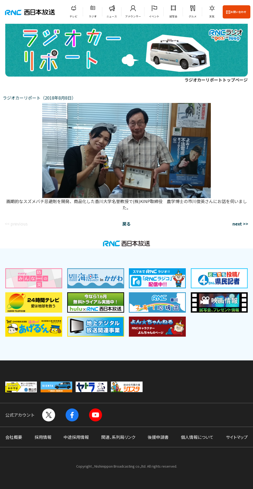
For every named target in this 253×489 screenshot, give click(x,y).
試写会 (173, 16)
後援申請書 (158, 437)
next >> (240, 223)
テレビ (73, 16)
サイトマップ (237, 437)
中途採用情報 (76, 437)
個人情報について (197, 437)
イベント (154, 16)
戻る (126, 223)
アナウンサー (133, 16)
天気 (212, 16)
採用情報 (43, 437)
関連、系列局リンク (118, 437)
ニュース (111, 16)
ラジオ (93, 16)
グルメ (193, 16)
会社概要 (13, 437)
